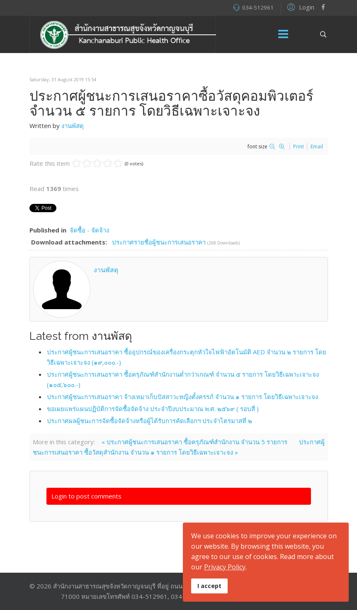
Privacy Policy (224, 566)
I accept (209, 586)
